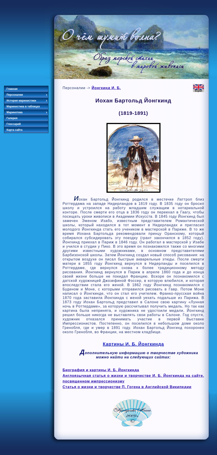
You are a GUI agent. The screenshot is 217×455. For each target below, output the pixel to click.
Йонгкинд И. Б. (106, 88)
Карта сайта (15, 129)
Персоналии (27, 94)
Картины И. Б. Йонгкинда (133, 344)
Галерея (12, 118)
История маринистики (27, 100)
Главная (12, 89)
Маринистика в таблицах (23, 106)
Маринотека (27, 112)
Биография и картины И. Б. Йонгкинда (101, 370)
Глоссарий (14, 124)
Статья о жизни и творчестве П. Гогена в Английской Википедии (127, 387)
